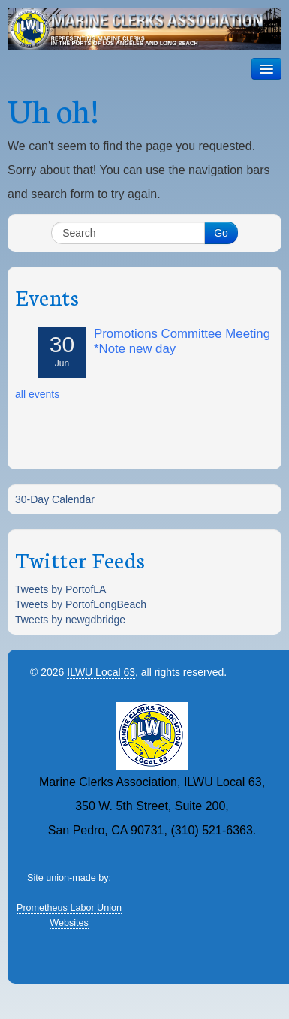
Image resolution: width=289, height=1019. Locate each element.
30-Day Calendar (55, 499)
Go (221, 233)
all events (37, 394)
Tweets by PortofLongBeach (80, 604)
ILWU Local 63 (101, 672)
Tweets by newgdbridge (70, 620)
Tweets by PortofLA (60, 589)
